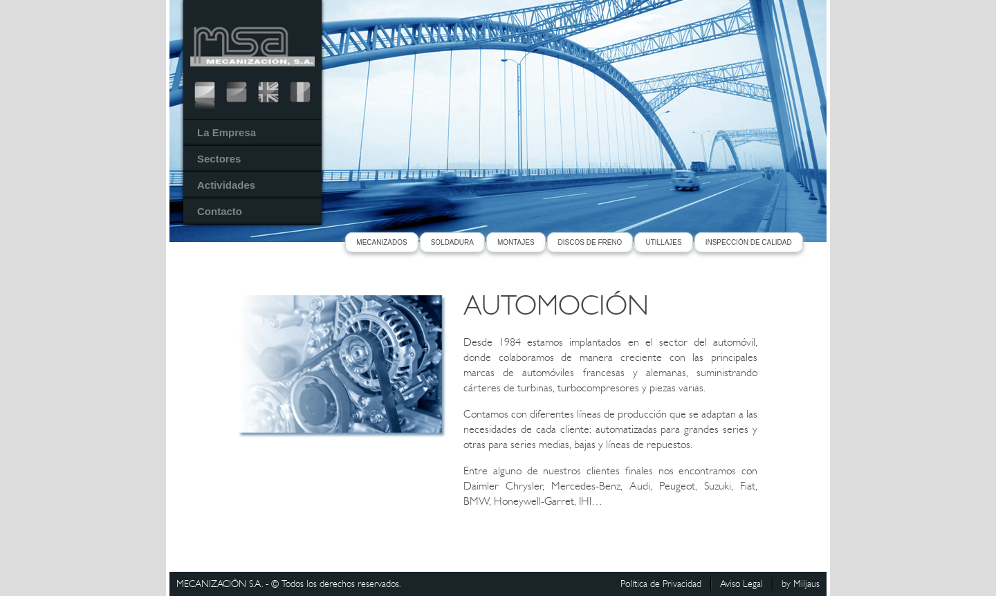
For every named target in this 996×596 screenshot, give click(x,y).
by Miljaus (801, 583)
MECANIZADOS (381, 242)
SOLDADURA (452, 242)
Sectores (219, 159)
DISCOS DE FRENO (590, 242)
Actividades (226, 185)
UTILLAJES (663, 242)
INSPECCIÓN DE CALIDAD (749, 242)
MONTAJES (516, 242)
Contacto (219, 211)
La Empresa (226, 132)
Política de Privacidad (660, 583)
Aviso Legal (741, 583)
